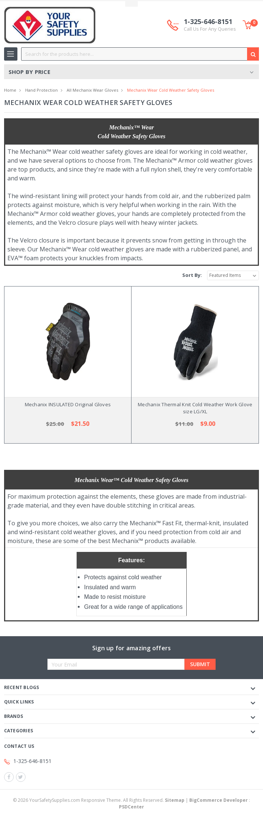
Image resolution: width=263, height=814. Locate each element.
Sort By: (192, 275)
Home (10, 90)
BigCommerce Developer (218, 800)
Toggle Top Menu (131, 4)
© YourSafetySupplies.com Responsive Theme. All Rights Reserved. (99, 800)
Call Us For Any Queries (210, 29)
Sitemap (174, 800)
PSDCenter (131, 807)
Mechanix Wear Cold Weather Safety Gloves (170, 90)
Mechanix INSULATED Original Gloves (68, 404)
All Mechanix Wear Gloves (92, 90)
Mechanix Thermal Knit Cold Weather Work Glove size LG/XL (195, 408)
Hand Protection (41, 90)
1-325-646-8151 (210, 25)
